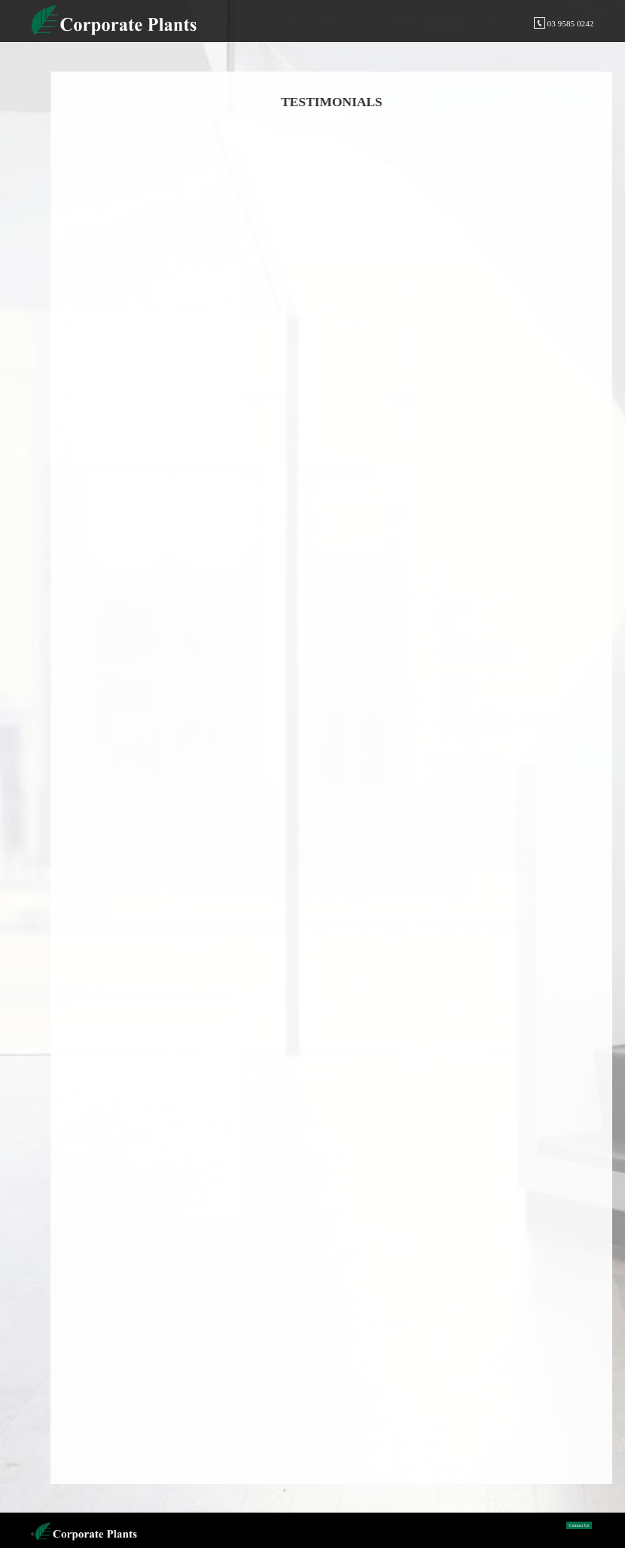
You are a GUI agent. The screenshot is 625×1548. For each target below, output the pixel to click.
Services (329, 23)
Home (298, 23)
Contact (490, 23)
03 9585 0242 (563, 23)
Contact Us (579, 1525)
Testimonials (446, 23)
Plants (364, 23)
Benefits (402, 23)
